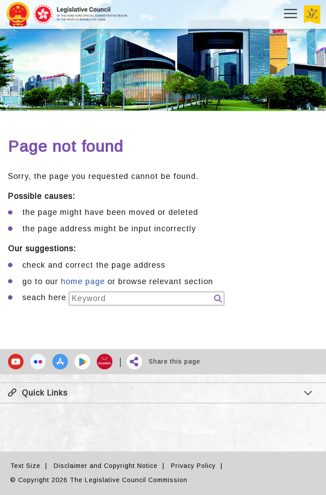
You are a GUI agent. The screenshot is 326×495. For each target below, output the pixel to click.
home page (83, 281)
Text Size (25, 465)
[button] (16, 361)
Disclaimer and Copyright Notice (106, 465)
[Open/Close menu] (290, 14)
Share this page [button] (174, 361)
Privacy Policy (193, 465)
